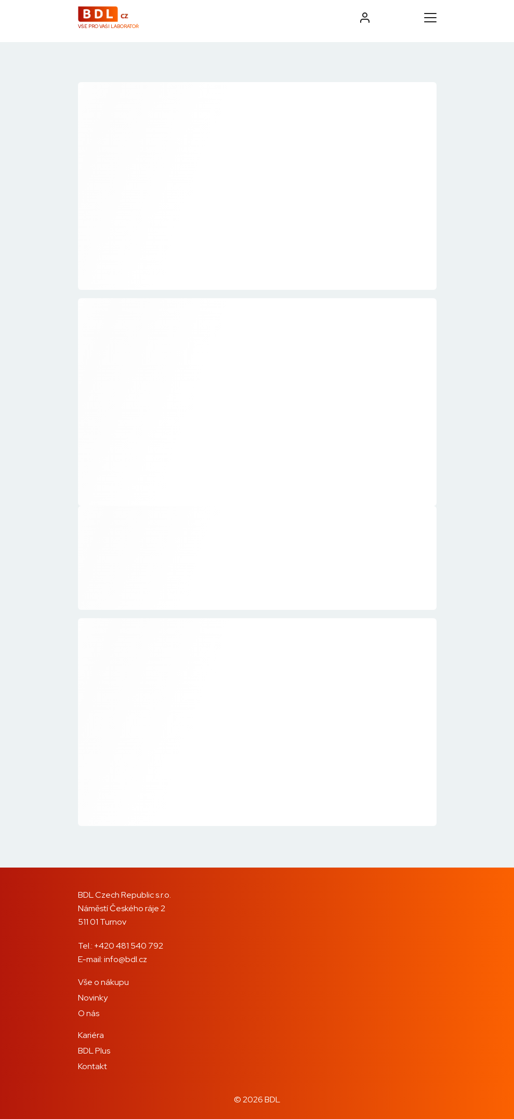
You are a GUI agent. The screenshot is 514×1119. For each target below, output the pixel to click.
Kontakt (92, 1066)
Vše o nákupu (103, 982)
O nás (88, 1013)
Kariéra (91, 1035)
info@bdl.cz (125, 959)
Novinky (93, 997)
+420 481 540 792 (128, 945)
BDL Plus (94, 1050)
